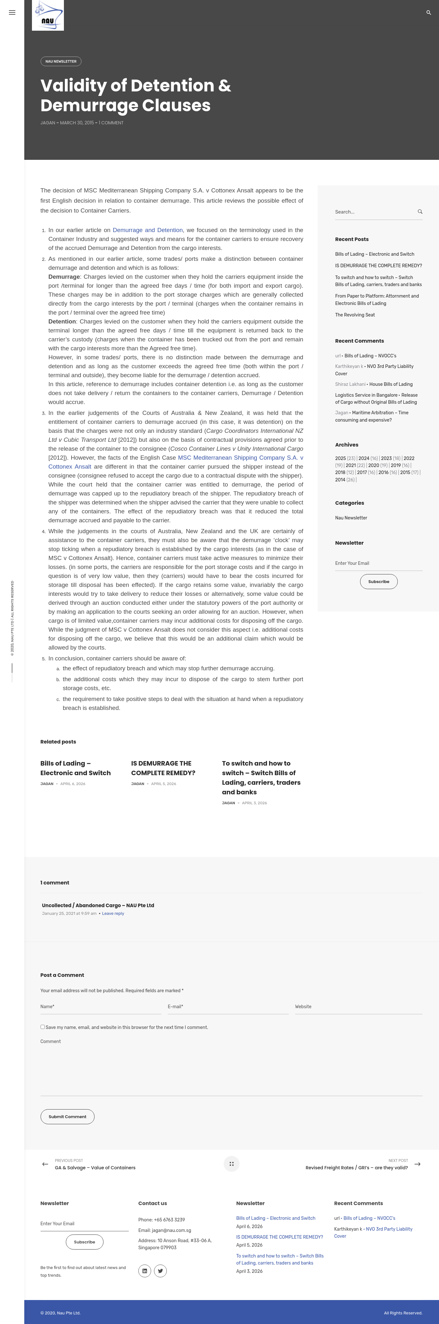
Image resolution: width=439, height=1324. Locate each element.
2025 (340, 458)
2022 (409, 458)
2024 (363, 458)
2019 (396, 465)
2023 (386, 458)
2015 (405, 472)
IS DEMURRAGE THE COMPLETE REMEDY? (378, 266)
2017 (362, 472)
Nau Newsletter (61, 61)
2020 (373, 465)
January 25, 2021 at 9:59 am (69, 913)
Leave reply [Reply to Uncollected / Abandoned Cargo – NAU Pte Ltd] (113, 913)
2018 (340, 472)
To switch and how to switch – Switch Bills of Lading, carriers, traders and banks (378, 281)
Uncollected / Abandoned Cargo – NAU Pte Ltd (98, 905)
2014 (340, 480)
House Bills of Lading (391, 384)
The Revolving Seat (355, 315)
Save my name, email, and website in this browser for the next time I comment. (127, 1027)
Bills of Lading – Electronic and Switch (374, 254)
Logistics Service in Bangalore (366, 395)
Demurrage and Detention (148, 230)
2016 (384, 472)
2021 (351, 465)
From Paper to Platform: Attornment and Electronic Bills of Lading (377, 299)
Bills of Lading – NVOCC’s (370, 356)
